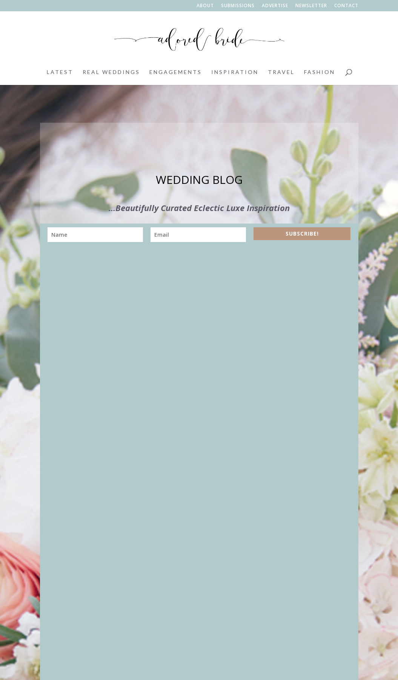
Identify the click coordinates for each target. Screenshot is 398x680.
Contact (346, 6)
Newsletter (311, 6)
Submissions (238, 6)
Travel (281, 72)
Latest (60, 72)
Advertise (275, 6)
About (205, 6)
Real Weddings (111, 72)
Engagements (175, 72)
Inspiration (234, 72)
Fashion (319, 72)
